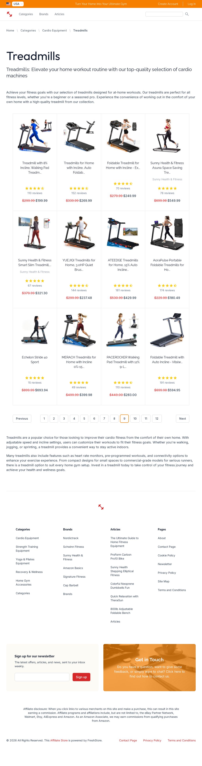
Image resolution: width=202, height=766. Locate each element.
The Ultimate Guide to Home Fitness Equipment (124, 542)
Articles (59, 14)
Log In (192, 4)
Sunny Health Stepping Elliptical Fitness (122, 571)
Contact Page (167, 546)
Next (182, 418)
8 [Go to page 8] (114, 418)
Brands (43, 14)
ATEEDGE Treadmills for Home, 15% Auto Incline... (123, 265)
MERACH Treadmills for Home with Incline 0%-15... (79, 362)
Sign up (81, 677)
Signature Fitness (74, 576)
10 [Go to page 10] (135, 418)
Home (10, 30)
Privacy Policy (167, 572)
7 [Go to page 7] (104, 418)
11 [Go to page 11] (146, 418)
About (162, 538)
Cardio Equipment (54, 30)
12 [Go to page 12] (156, 418)
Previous (22, 418)
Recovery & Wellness (29, 572)
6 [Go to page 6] (94, 418)
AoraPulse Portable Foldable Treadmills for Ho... (167, 265)
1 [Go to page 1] (44, 418)
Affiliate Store (59, 740)
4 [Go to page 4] (74, 418)
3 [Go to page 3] (64, 418)
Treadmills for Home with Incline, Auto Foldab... (79, 167)
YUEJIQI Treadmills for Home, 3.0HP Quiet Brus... (79, 265)
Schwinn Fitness (73, 546)
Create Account (168, 4)
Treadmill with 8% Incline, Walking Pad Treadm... (34, 167)
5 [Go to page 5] (84, 418)
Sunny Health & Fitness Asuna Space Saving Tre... (167, 167)
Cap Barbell (70, 585)
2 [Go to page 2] (54, 418)
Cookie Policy (166, 555)
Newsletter (165, 564)
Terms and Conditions (172, 590)
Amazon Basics (73, 568)
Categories (26, 14)
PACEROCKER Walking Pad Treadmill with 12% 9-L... (123, 362)
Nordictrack (71, 538)
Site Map (163, 581)
